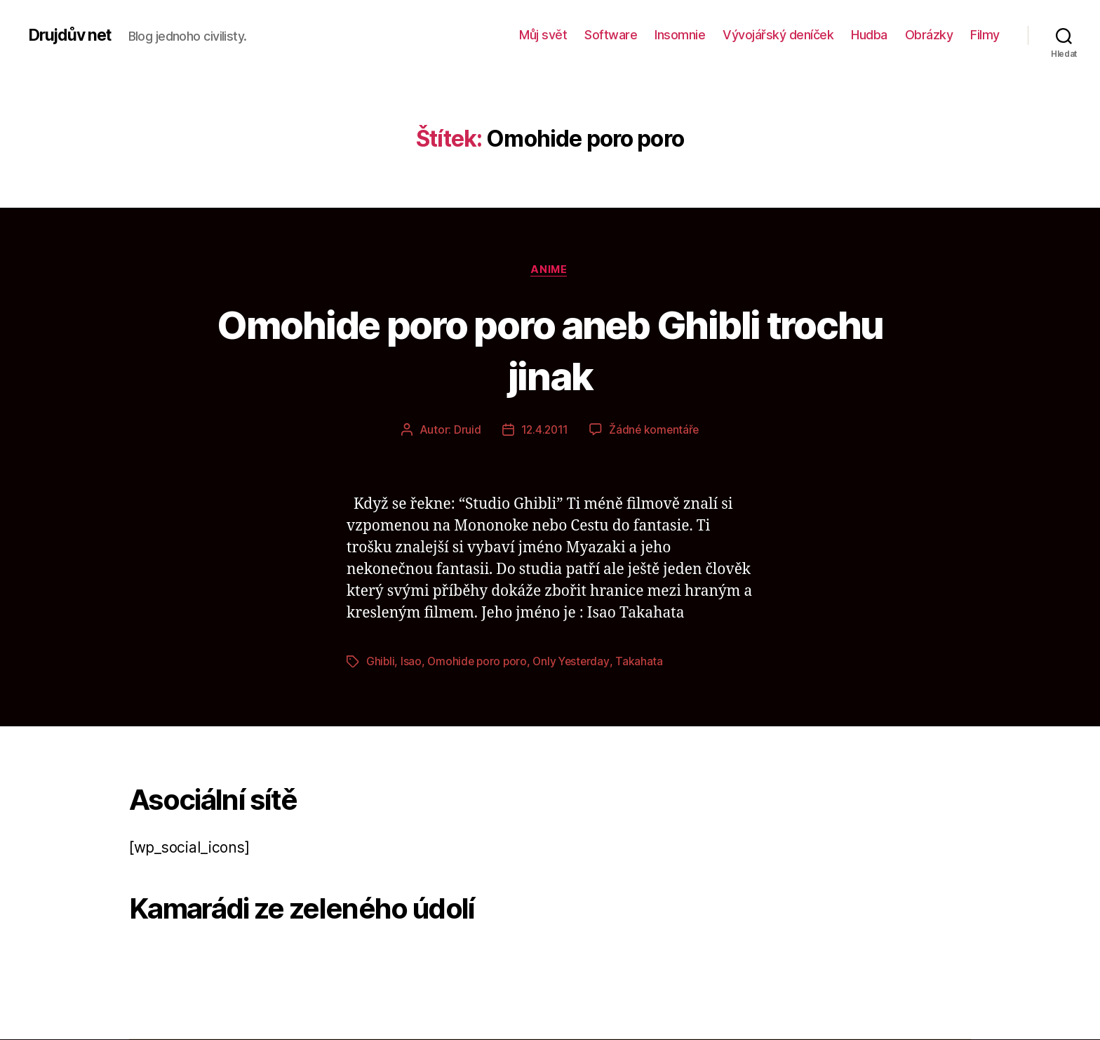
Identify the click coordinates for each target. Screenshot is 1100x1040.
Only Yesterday (575, 662)
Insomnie (680, 34)
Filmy (985, 34)
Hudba (869, 34)
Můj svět (543, 34)
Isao (411, 662)
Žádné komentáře (655, 431)
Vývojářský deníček (778, 34)
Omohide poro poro (479, 662)
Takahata (645, 662)
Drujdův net (72, 35)
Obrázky (929, 34)
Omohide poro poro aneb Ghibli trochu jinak (550, 349)
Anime (550, 270)
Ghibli (380, 662)
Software (610, 34)
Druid (465, 431)
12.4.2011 (544, 431)
